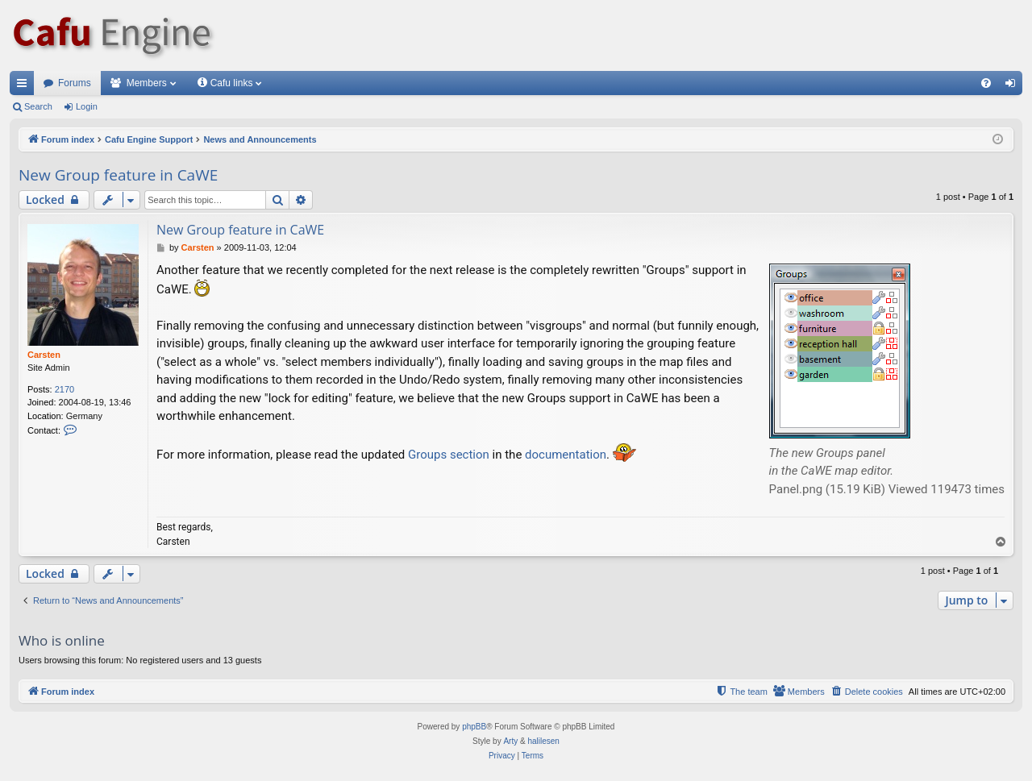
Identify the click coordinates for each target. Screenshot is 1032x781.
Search (38, 106)
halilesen (543, 741)
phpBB (474, 726)
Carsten (43, 354)
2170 (64, 389)
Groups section (448, 454)
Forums (74, 83)
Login (87, 106)
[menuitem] (986, 83)
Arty (510, 741)
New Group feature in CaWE (118, 174)
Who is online (62, 640)
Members (147, 83)
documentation (565, 454)
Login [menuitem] (1013, 86)
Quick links (25, 86)
